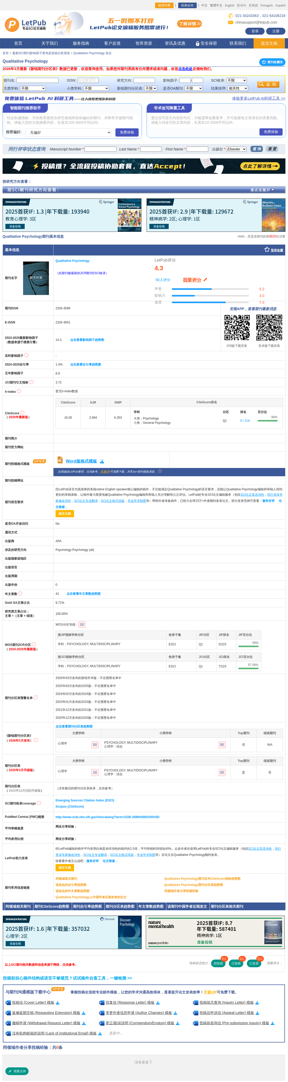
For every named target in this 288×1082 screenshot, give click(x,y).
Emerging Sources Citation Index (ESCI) (85, 800)
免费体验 (127, 132)
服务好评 (268, 501)
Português (266, 5)
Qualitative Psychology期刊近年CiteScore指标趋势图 (202, 878)
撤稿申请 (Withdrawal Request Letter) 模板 (45, 1023)
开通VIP (105, 471)
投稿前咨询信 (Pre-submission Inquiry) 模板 (234, 1023)
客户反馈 (112, 43)
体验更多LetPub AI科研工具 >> (258, 98)
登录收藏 (277, 250)
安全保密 (206, 43)
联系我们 (238, 43)
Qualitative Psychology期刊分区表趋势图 (193, 885)
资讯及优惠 (175, 43)
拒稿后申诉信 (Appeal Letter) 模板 (226, 1013)
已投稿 (237, 962)
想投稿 (220, 962)
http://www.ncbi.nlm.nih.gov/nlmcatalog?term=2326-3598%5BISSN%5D (107, 817)
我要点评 (17, 1071)
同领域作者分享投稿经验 (181, 891)
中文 (204, 5)
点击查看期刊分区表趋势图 (74, 726)
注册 (276, 31)
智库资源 (144, 43)
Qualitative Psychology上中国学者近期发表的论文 (91, 897)
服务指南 (81, 43)
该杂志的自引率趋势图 (71, 885)
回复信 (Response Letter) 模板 (129, 1002)
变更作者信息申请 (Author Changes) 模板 (138, 1013)
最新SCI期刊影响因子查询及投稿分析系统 (41, 53)
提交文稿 (269, 43)
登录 (255, 31)
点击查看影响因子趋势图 (87, 340)
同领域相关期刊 (66, 878)
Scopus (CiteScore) (70, 806)
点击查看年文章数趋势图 (84, 594)
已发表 (255, 962)
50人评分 (163, 280)
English (230, 5)
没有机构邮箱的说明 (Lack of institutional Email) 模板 (53, 1033)
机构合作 (187, 5)
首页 (18, 43)
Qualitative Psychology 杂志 (92, 53)
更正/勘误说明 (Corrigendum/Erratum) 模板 (139, 1023)
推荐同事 (164, 5)
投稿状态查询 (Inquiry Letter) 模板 (226, 1002)
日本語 (253, 5)
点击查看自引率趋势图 (85, 364)
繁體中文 (216, 5)
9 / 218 (245, 421)
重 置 (272, 149)
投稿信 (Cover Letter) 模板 (32, 1002)
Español (280, 5)
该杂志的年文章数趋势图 (72, 891)
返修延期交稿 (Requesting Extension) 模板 (45, 1013)
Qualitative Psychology (72, 261)
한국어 (241, 5)
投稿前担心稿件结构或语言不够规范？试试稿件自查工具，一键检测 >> (67, 978)
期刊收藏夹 (272, 62)
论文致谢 (109, 861)
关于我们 (49, 43)
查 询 (257, 149)
